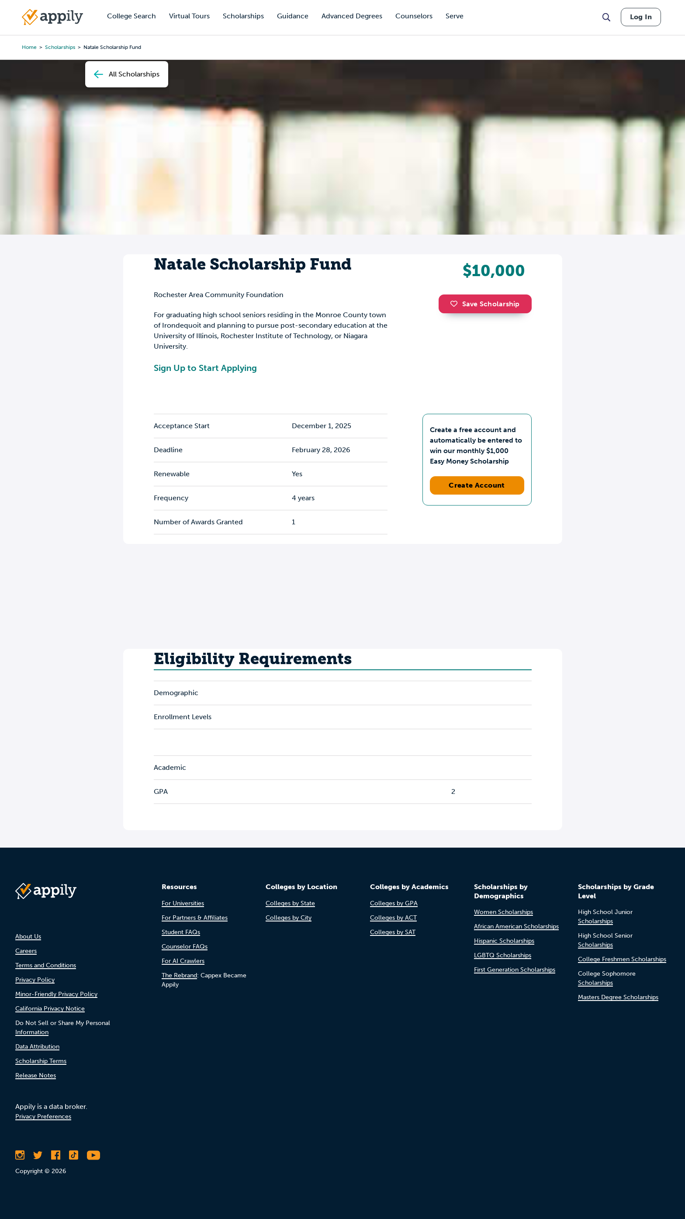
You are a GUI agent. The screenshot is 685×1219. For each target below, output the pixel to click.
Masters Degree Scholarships (618, 997)
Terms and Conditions (45, 965)
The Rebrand (179, 975)
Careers (26, 951)
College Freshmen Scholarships (622, 959)
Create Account (477, 485)
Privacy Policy (35, 980)
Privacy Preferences (43, 1116)
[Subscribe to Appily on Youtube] (93, 1155)
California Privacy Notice (50, 1008)
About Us (28, 936)
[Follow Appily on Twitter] (37, 1155)
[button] (456, 303)
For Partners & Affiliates (195, 917)
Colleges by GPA (394, 903)
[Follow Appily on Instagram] (19, 1155)
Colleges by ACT (393, 917)
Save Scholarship (484, 304)
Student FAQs (181, 932)
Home (29, 47)
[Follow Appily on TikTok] (73, 1155)
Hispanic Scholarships (504, 941)
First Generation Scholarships (514, 969)
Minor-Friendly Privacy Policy (56, 994)
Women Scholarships (503, 912)
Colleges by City (288, 917)
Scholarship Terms (40, 1061)
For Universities (183, 903)
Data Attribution (37, 1046)
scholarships (60, 47)
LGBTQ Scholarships (502, 955)
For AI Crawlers (183, 961)
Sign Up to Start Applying (205, 368)
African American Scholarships (516, 926)
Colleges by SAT (392, 932)
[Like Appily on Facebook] (55, 1155)
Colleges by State (290, 903)
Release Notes (35, 1075)
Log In (641, 17)
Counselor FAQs (185, 946)
